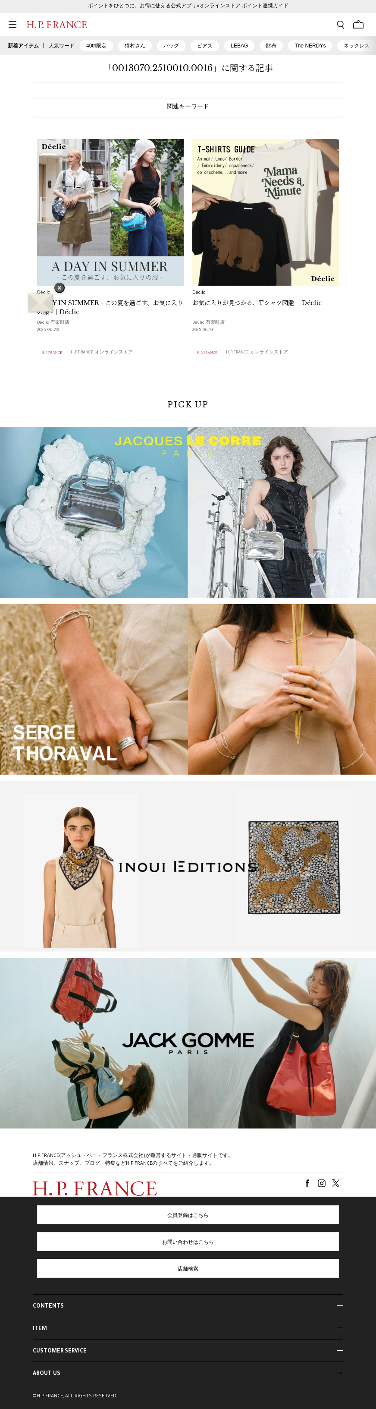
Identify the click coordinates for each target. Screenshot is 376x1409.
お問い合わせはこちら (188, 1242)
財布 (271, 46)
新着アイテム (23, 46)
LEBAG (239, 46)
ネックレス (357, 46)
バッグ (171, 46)
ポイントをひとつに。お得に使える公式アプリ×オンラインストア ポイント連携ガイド (188, 6)
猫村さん (135, 46)
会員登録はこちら (188, 1216)
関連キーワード (188, 107)
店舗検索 (188, 1269)
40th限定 (96, 46)
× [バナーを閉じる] (59, 288)
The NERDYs (310, 46)
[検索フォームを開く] (340, 24)
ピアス (205, 46)
